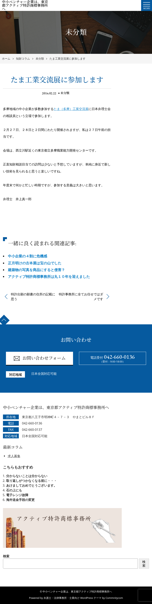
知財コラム (23, 58)
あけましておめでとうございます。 (31, 485)
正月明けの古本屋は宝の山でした (34, 263)
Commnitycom (114, 598)
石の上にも (14, 490)
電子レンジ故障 (17, 495)
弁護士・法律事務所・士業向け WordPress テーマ (72, 598)
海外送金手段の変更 (20, 500)
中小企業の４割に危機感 (27, 256)
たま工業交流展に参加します (67, 58)
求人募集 (14, 456)
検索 (6, 556)
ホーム (6, 58)
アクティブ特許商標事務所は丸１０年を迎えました (49, 276)
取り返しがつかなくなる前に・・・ (31, 480)
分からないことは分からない (26, 476)
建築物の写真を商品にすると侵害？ (36, 269)
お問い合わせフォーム (39, 358)
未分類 (40, 58)
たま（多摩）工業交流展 (71, 109)
